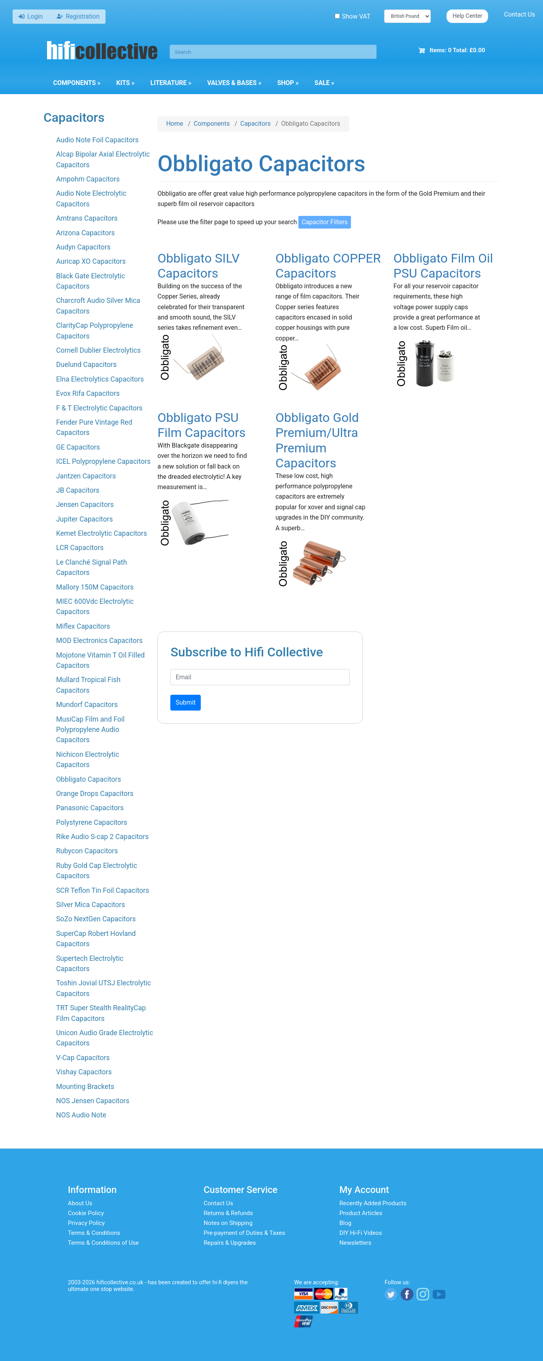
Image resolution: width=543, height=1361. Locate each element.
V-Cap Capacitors (83, 1058)
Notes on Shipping (228, 1223)
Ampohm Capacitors (88, 179)
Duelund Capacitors (86, 365)
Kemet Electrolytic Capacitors (101, 533)
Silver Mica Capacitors (90, 905)
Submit (185, 702)
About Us (80, 1203)
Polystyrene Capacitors (91, 822)
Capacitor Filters (325, 222)
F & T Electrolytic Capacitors (99, 408)
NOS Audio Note (81, 1115)
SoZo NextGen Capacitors (96, 919)
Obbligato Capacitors (88, 779)
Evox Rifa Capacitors (88, 393)
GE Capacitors (78, 447)
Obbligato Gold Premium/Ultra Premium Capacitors (317, 440)
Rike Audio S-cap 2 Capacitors (102, 837)
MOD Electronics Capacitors (99, 641)
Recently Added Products (373, 1203)
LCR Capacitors (80, 548)
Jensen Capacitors (85, 504)
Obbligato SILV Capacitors (198, 266)
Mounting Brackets (85, 1087)
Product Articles (361, 1213)
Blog (345, 1223)
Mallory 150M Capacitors (95, 587)
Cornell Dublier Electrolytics (98, 350)
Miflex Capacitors (83, 626)
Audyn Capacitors (83, 247)
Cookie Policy (86, 1213)
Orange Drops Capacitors (95, 794)
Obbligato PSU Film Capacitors (201, 425)
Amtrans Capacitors (87, 218)
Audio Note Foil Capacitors (97, 140)
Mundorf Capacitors (87, 705)
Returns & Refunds (228, 1213)
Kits (125, 83)
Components (77, 83)
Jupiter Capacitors (84, 519)
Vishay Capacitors (84, 1072)
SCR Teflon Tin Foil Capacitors (102, 890)
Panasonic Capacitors (90, 808)
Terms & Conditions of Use (103, 1242)
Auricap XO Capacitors (91, 261)
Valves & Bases (234, 83)
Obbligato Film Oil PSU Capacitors (443, 266)
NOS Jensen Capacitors (92, 1101)
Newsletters (355, 1242)
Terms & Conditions (94, 1232)
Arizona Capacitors (85, 233)
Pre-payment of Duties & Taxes (244, 1232)
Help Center (467, 16)
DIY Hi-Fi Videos (360, 1232)
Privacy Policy (86, 1223)
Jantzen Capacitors (86, 476)
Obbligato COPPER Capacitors (328, 266)
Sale (324, 83)
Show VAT (352, 16)
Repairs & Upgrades (230, 1242)
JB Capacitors (78, 490)
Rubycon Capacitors (87, 851)
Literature (171, 83)
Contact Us (519, 14)
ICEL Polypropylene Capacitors (103, 461)
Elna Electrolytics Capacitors (100, 379)
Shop (287, 83)
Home (174, 123)
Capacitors (255, 123)
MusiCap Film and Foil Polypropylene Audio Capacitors (90, 729)
